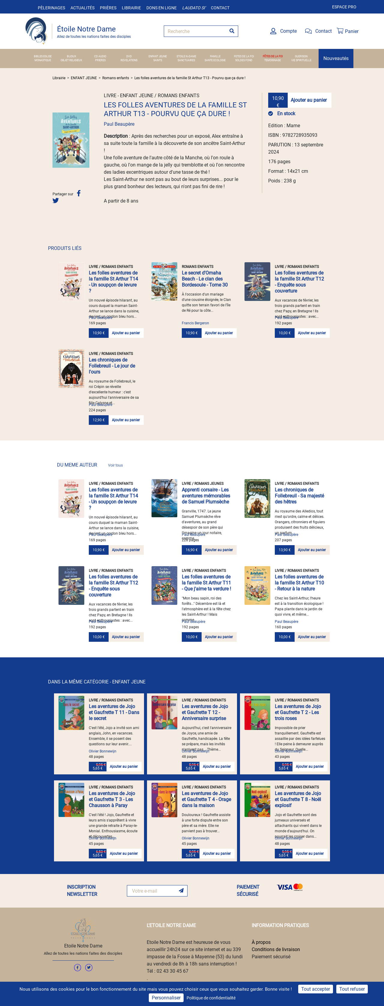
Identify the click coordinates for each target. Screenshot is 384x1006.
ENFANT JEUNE (157, 56)
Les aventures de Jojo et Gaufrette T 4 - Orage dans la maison (206, 799)
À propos (261, 942)
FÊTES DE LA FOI (273, 56)
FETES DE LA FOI (244, 56)
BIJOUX (71, 56)
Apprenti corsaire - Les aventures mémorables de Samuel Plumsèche (206, 496)
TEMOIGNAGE (272, 60)
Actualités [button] (82, 7)
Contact (220, 7)
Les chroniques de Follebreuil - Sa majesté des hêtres (299, 496)
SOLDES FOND (243, 60)
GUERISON (301, 56)
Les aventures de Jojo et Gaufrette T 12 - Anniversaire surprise (205, 712)
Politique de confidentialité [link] (211, 997)
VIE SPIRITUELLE (301, 60)
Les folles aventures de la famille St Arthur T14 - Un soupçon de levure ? (113, 282)
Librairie (131, 7)
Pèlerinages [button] (51, 7)
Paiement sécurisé (271, 956)
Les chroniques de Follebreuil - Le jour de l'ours (112, 366)
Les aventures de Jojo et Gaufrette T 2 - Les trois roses (298, 712)
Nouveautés (336, 58)
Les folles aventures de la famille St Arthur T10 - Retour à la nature (299, 583)
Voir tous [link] (115, 465)
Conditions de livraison (276, 949)
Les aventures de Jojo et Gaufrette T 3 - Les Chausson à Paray (112, 799)
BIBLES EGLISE (43, 56)
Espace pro (344, 7)
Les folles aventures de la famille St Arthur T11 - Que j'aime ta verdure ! (206, 583)
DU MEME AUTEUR (90, 465)
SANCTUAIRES (186, 60)
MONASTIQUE (42, 60)
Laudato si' (194, 7)
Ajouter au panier (309, 100)
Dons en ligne (161, 7)
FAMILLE (215, 56)
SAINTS (157, 60)
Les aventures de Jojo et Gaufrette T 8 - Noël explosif (298, 799)
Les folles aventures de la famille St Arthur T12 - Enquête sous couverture (299, 282)
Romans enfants (115, 78)
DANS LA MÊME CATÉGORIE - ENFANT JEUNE (97, 682)
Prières (108, 7)
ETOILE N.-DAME (186, 56)
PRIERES (100, 60)
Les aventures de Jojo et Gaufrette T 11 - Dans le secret (114, 712)
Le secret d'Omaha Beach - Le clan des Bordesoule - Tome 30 (205, 279)
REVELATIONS (129, 60)
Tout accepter (315, 989)
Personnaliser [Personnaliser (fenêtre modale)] (166, 998)
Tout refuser (352, 989)
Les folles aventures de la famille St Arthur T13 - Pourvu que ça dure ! (189, 78)
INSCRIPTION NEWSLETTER (82, 890)
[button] (55, 140)
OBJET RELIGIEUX (71, 60)
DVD (129, 56)
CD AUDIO (100, 56)
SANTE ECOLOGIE (215, 60)
